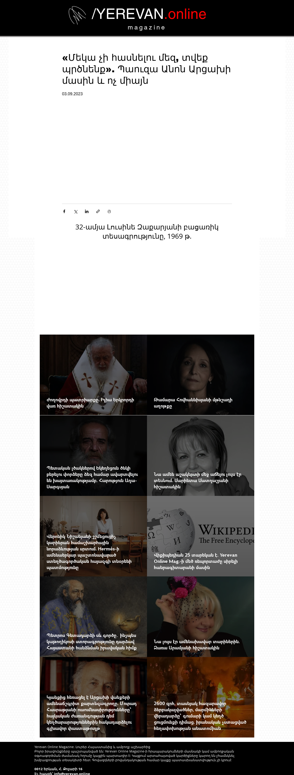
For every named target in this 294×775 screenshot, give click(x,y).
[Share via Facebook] (64, 211)
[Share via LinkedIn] (87, 211)
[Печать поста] (109, 211)
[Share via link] (98, 211)
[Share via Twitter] (75, 211)
